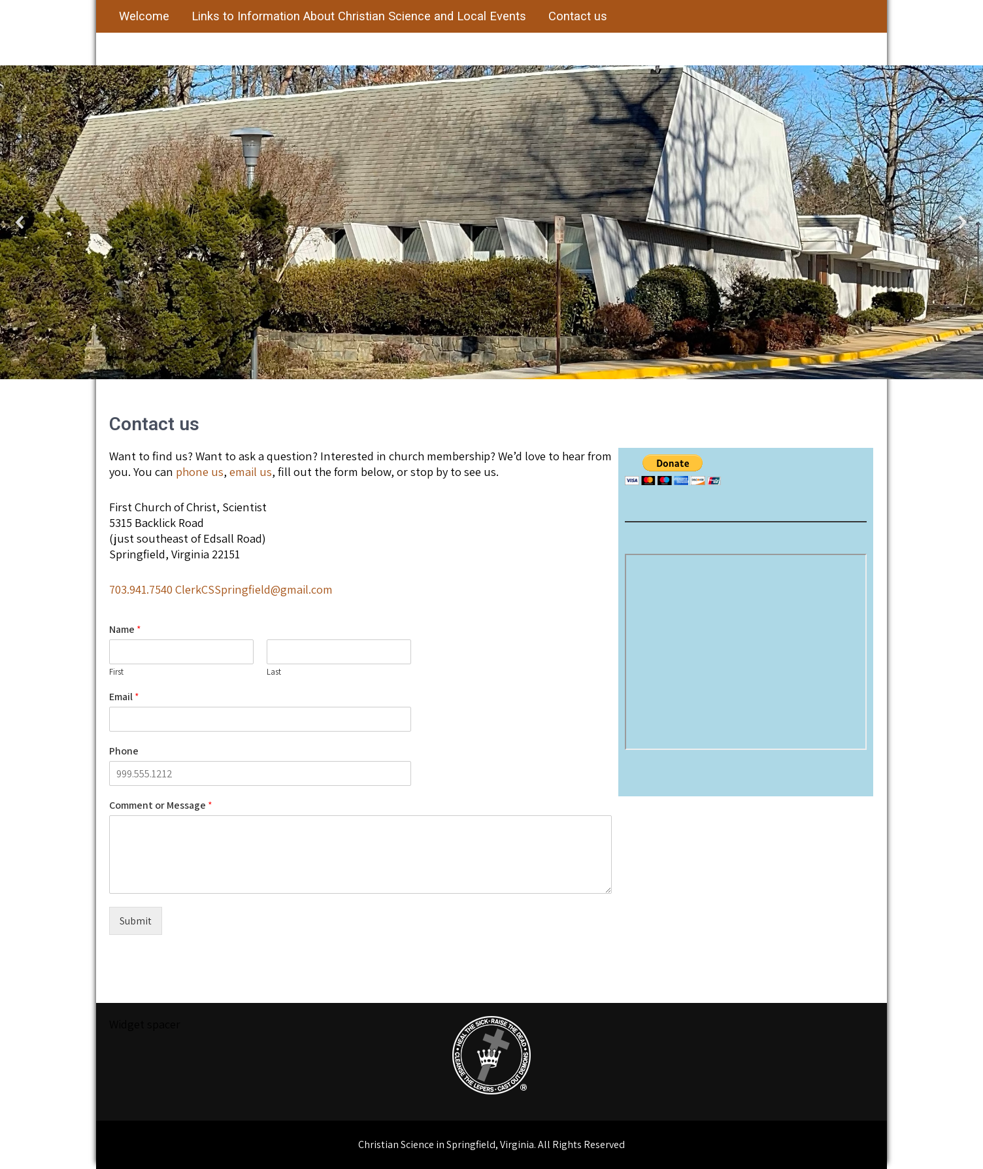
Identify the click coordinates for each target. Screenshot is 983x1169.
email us (250, 471)
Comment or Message (160, 805)
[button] (20, 222)
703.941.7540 (141, 589)
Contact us (577, 16)
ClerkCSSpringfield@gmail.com (254, 589)
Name (125, 629)
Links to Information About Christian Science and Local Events (359, 16)
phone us (200, 471)
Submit (136, 921)
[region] (491, 222)
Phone (124, 751)
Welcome (144, 16)
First (116, 672)
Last (274, 672)
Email (124, 696)
